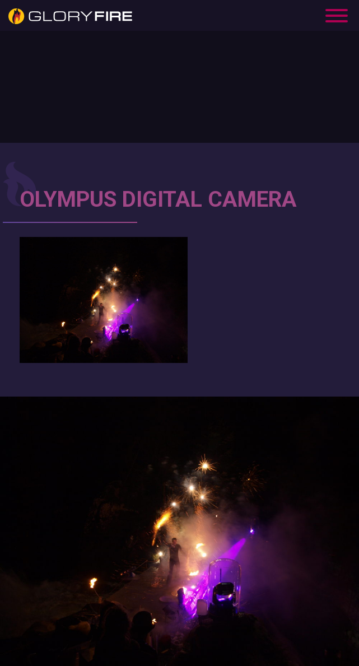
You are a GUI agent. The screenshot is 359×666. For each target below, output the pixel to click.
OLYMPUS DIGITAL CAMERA (158, 199)
